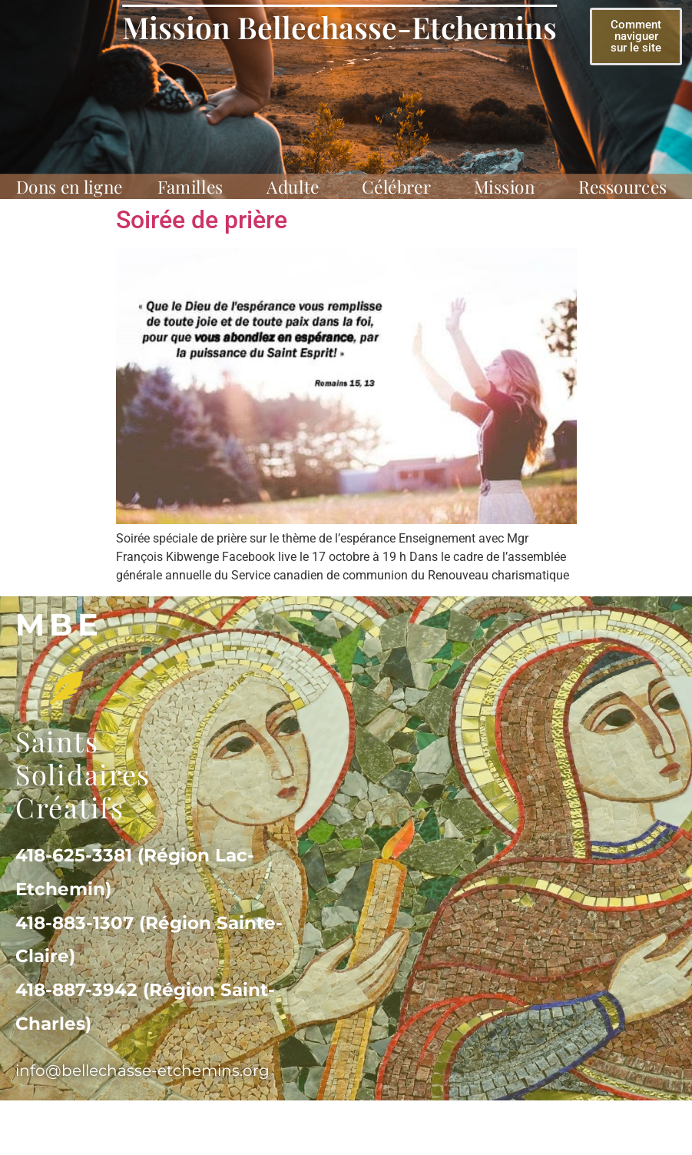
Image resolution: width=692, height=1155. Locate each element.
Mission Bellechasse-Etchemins (339, 27)
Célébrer (400, 187)
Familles (194, 187)
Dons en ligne (69, 187)
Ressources (627, 187)
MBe (59, 624)
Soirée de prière (201, 219)
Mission (508, 187)
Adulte (297, 187)
